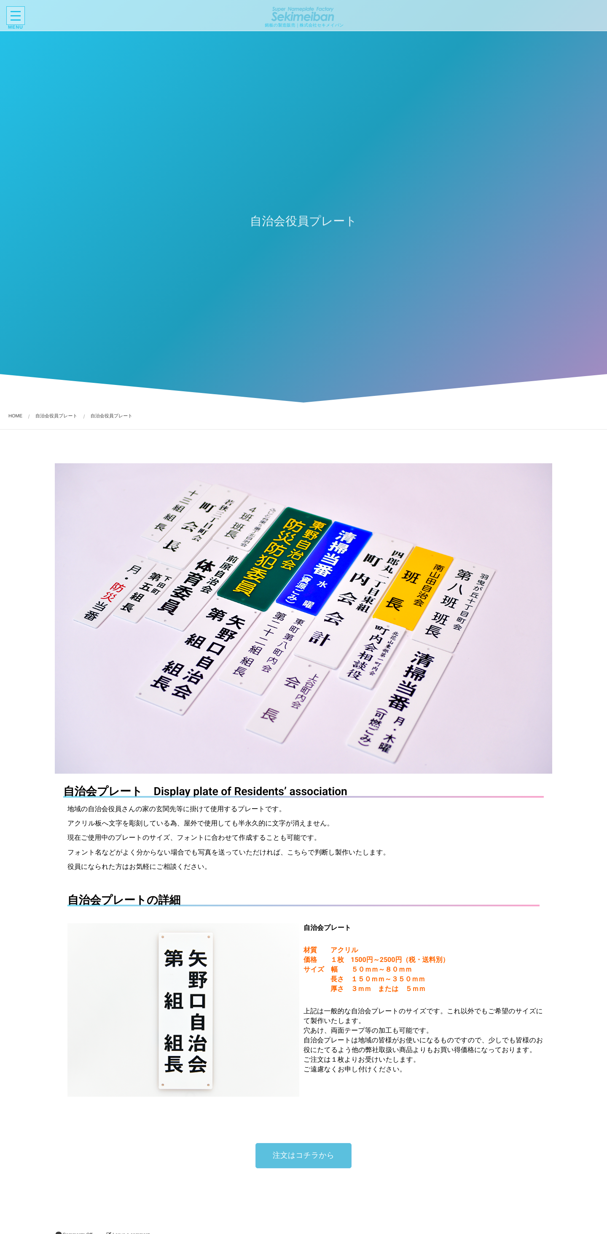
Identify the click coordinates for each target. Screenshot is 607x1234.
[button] (303, 1155)
